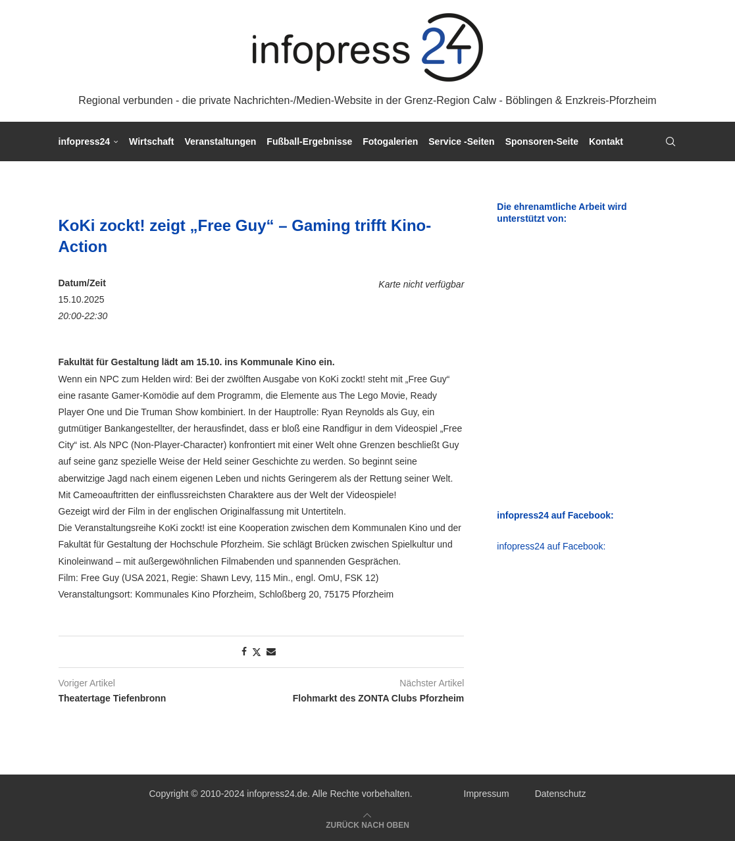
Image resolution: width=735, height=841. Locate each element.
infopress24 (85, 141)
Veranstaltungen (220, 141)
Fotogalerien (390, 141)
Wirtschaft (151, 141)
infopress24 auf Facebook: (551, 546)
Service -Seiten (461, 141)
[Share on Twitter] (256, 651)
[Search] (670, 141)
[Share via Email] (271, 651)
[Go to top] (367, 824)
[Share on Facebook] (244, 651)
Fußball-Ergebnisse (309, 141)
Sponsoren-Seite (541, 141)
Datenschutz (560, 793)
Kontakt (606, 141)
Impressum (486, 793)
